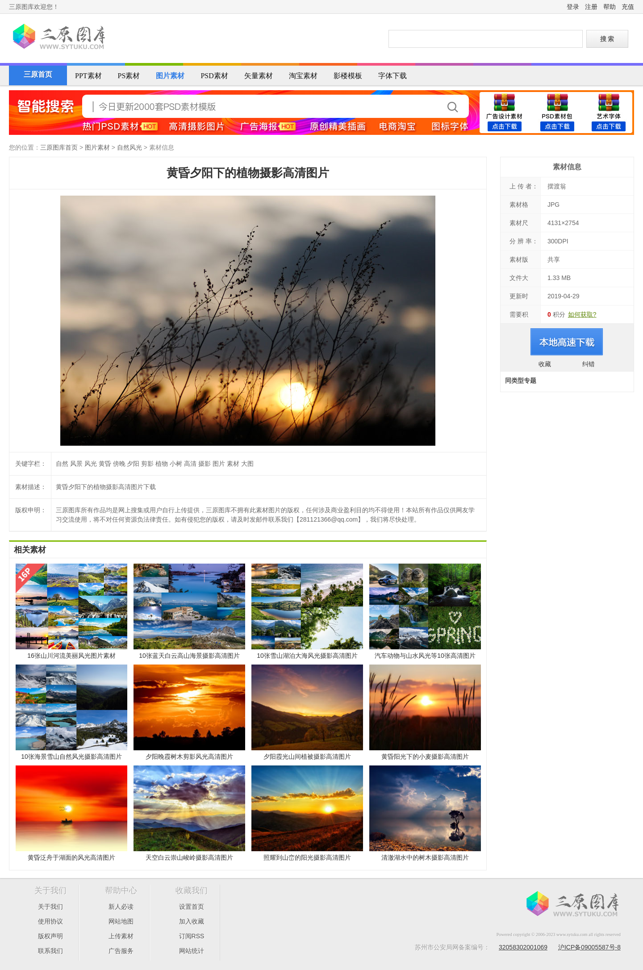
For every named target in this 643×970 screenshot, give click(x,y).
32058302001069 (523, 947)
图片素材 (170, 75)
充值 (628, 6)
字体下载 (392, 75)
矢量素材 (258, 75)
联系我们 (50, 950)
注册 (591, 6)
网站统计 (191, 950)
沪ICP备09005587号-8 (589, 947)
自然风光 (129, 147)
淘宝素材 (303, 75)
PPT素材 (88, 75)
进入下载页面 (566, 342)
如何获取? (582, 314)
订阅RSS (192, 936)
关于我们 (50, 906)
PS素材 (129, 75)
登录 (573, 6)
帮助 (609, 6)
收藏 (545, 364)
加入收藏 (191, 921)
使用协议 (50, 921)
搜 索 (607, 38)
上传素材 (121, 936)
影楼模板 (348, 75)
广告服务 (121, 950)
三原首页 (38, 74)
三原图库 (58, 37)
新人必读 (121, 906)
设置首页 (191, 906)
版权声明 (50, 936)
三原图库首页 (59, 147)
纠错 (588, 364)
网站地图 (121, 921)
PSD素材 (214, 75)
